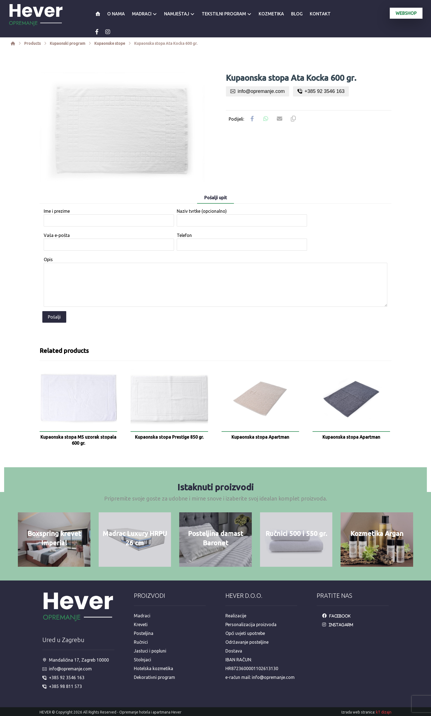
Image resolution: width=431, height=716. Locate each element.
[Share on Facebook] (252, 118)
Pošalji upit (215, 197)
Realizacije (235, 615)
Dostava (233, 650)
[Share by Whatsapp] (265, 118)
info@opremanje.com (257, 91)
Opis (215, 282)
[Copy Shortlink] (293, 118)
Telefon (242, 242)
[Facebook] (96, 31)
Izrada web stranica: (358, 712)
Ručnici (141, 642)
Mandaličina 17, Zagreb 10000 (75, 659)
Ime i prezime (109, 217)
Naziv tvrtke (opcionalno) (242, 217)
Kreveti (141, 624)
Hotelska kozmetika (153, 668)
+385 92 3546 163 (321, 91)
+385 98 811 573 (62, 686)
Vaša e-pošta (109, 242)
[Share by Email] (279, 118)
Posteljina (143, 633)
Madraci (142, 615)
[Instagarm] (339, 624)
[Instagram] (107, 31)
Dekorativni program (154, 677)
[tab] (215, 198)
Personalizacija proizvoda (251, 624)
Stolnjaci (142, 659)
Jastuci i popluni (150, 650)
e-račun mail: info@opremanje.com (260, 677)
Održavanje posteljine (247, 642)
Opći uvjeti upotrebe (245, 633)
